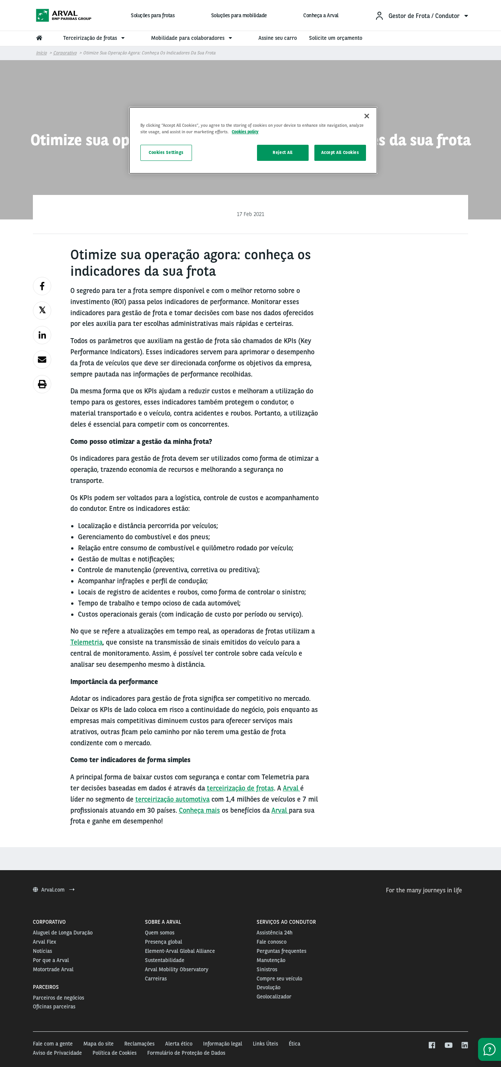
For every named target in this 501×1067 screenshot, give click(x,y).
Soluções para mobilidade (239, 15)
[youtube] (448, 1045)
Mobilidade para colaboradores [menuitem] (192, 38)
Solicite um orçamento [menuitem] (335, 38)
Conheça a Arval (320, 15)
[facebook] (431, 1045)
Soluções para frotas (152, 15)
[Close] (366, 116)
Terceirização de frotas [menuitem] (95, 38)
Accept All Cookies (340, 152)
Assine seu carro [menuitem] (278, 38)
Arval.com (54, 890)
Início (41, 53)
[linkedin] (464, 1045)
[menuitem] (421, 15)
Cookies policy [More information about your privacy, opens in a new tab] (245, 131)
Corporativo (64, 53)
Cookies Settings (166, 152)
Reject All (283, 152)
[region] (253, 140)
